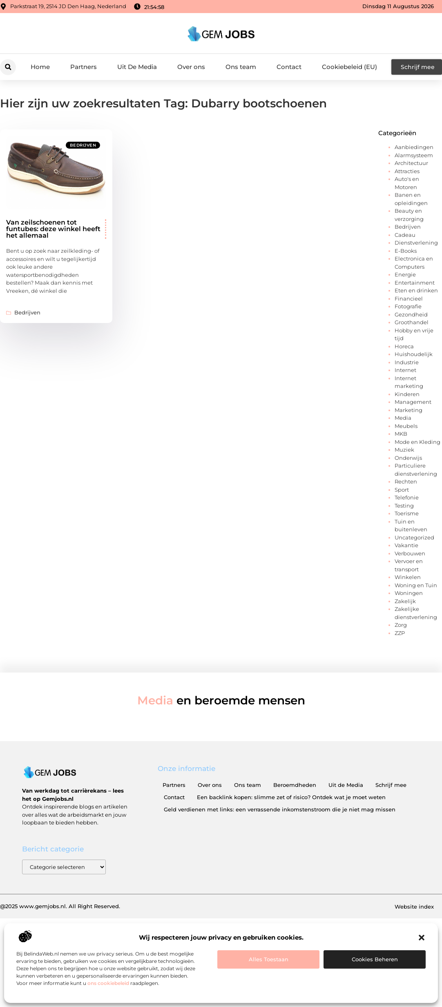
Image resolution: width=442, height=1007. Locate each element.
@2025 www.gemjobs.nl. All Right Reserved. (60, 906)
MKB (401, 433)
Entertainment (415, 282)
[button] (421, 937)
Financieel (409, 298)
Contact (289, 67)
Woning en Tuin (416, 585)
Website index (414, 906)
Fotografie (408, 306)
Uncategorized (414, 537)
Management (413, 402)
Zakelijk (405, 601)
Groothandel (412, 322)
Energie (405, 274)
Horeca (404, 346)
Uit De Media (137, 67)
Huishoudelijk (414, 354)
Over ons (191, 67)
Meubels (406, 426)
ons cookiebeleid (108, 983)
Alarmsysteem (414, 155)
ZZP (400, 633)
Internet (405, 370)
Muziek (404, 449)
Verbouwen (410, 553)
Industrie (407, 362)
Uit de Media (345, 785)
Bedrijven (83, 145)
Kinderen (407, 394)
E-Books (406, 250)
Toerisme (407, 513)
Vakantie (406, 545)
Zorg (401, 625)
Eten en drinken (416, 290)
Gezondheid (411, 314)
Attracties (407, 171)
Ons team (240, 67)
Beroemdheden (294, 785)
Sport (402, 489)
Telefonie (407, 497)
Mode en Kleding (417, 442)
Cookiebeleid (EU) (349, 67)
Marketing (408, 410)
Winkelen (408, 577)
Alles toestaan (268, 959)
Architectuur (411, 163)
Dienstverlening (416, 242)
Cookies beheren (375, 959)
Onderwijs (408, 457)
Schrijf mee (390, 785)
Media (403, 417)
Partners (83, 67)
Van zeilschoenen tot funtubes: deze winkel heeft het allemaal (53, 228)
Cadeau (405, 235)
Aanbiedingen (414, 147)
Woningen (409, 593)
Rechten (406, 481)
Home (40, 67)
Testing (404, 505)
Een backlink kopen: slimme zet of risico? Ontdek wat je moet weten (291, 797)
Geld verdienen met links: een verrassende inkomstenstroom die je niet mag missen (279, 809)
